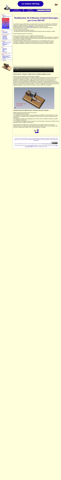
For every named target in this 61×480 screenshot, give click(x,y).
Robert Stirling (4, 31)
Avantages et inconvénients (6, 42)
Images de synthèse (5, 56)
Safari (29, 146)
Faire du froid (4, 49)
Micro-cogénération (5, 43)
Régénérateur (4, 48)
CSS (35, 145)
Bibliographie (4, 51)
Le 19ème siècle (4, 32)
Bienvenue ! (4, 15)
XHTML (32, 145)
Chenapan (31, 26)
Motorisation (4, 44)
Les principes (4, 35)
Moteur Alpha (4, 36)
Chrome (26, 146)
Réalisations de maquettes (6, 55)
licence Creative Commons (47, 143)
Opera (31, 146)
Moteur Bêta (4, 37)
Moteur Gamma (5, 38)
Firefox (57, 145)
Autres (3, 45)
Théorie (3, 50)
